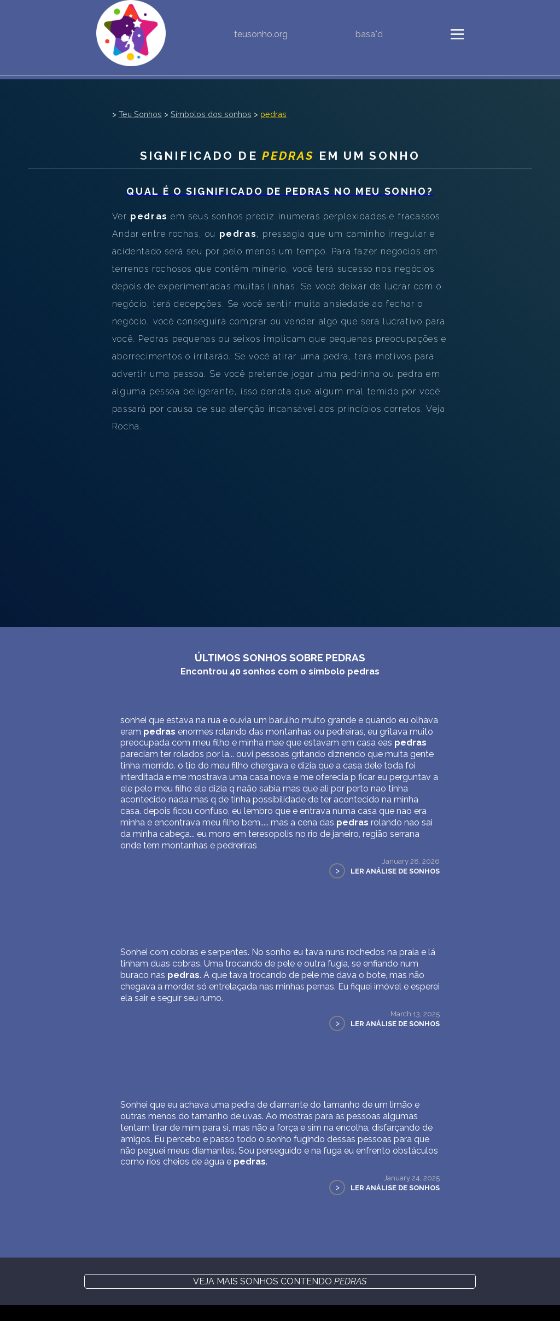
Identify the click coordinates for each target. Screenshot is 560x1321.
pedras (273, 114)
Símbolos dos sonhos (211, 114)
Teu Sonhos (140, 114)
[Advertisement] (280, 517)
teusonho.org (261, 34)
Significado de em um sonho (280, 155)
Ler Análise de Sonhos (395, 871)
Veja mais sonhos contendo (279, 1281)
